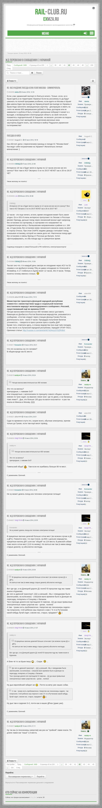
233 (91, 65)
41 (64, 65)
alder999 (18, 297)
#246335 (10, 628)
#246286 (10, 297)
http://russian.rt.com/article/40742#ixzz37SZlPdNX (44, 330)
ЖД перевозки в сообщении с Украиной (27, 60)
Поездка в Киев (14, 135)
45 (83, 65)
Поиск (38, 73)
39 (55, 65)
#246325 (10, 490)
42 (69, 65)
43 (74, 65)
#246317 (10, 345)
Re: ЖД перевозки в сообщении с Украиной (26, 159)
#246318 (10, 375)
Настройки (10, 764)
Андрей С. (18, 140)
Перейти (40, 777)
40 (60, 65)
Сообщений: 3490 (20, 65)
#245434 (10, 164)
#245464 (10, 261)
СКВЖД (17, 164)
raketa (17, 92)
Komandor (18, 345)
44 (78, 65)
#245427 (10, 140)
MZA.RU (51, 19)
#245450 (10, 196)
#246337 (10, 726)
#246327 (10, 520)
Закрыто (11, 81)
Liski (16, 196)
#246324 (10, 438)
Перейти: (9, 773)
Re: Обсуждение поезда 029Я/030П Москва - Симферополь (33, 87)
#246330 (10, 570)
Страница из (36, 65)
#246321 (10, 417)
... (51, 65)
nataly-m (17, 375)
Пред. (9, 65)
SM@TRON (18, 438)
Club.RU (51, 11)
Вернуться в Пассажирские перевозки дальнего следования (29, 783)
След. (9, 68)
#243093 (10, 92)
